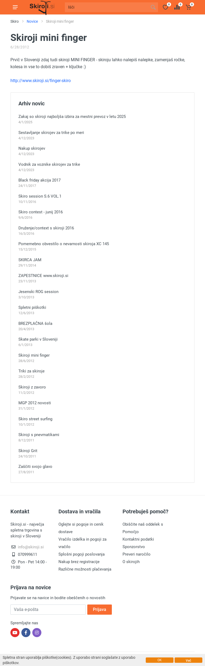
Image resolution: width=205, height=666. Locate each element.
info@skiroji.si (31, 547)
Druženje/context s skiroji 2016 (46, 228)
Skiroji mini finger (34, 355)
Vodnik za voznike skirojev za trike (49, 164)
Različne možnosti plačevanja (84, 569)
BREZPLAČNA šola (35, 323)
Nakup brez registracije (79, 561)
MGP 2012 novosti (34, 403)
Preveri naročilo (137, 554)
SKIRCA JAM (29, 259)
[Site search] (106, 7)
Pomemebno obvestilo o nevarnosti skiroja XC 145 (63, 243)
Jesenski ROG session (38, 291)
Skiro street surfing (35, 419)
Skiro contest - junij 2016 (40, 212)
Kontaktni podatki (138, 539)
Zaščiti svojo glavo (35, 466)
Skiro (14, 21)
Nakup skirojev (31, 148)
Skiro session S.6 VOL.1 (39, 196)
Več (188, 661)
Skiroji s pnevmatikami (38, 434)
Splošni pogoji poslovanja (81, 554)
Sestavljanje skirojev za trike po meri (51, 132)
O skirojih (131, 561)
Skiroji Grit (27, 450)
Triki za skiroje (31, 371)
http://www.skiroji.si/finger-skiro (40, 80)
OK (159, 660)
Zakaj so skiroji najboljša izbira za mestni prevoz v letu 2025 (72, 116)
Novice (32, 21)
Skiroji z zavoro (32, 387)
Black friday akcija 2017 (39, 180)
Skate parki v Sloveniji (38, 339)
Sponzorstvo (134, 546)
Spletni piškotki (32, 307)
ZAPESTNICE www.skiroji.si (43, 275)
